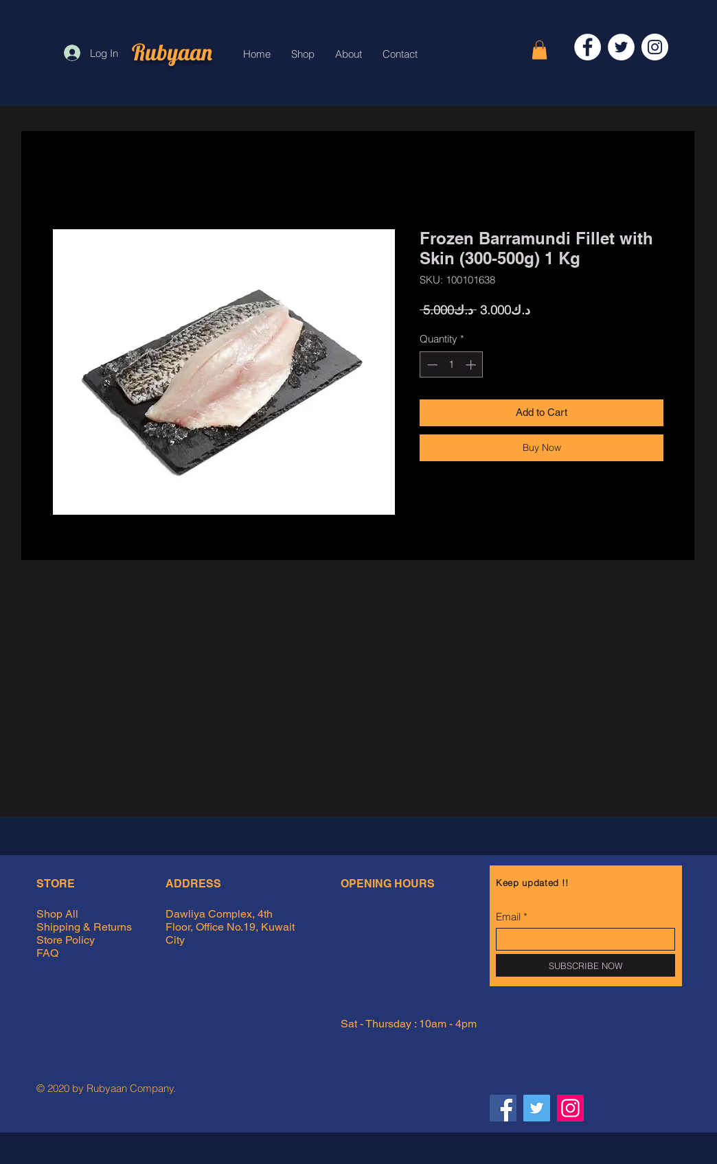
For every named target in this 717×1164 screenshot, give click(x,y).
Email (508, 916)
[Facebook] (587, 47)
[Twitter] (621, 47)
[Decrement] (431, 364)
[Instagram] (654, 47)
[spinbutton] (451, 364)
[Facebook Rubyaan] (503, 1108)
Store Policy (65, 939)
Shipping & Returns (85, 926)
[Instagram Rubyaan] (570, 1108)
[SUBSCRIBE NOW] (585, 965)
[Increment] (472, 364)
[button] (539, 49)
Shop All (57, 913)
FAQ (47, 952)
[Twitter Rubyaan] (536, 1108)
